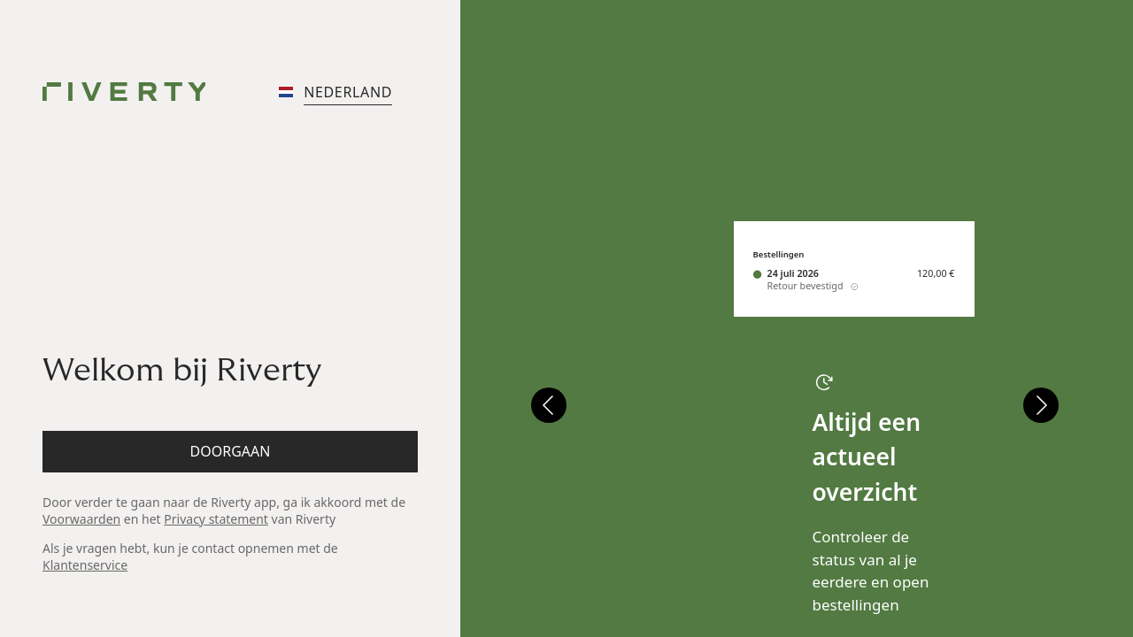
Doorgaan (230, 451)
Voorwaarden (81, 518)
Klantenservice (84, 564)
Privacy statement (216, 518)
